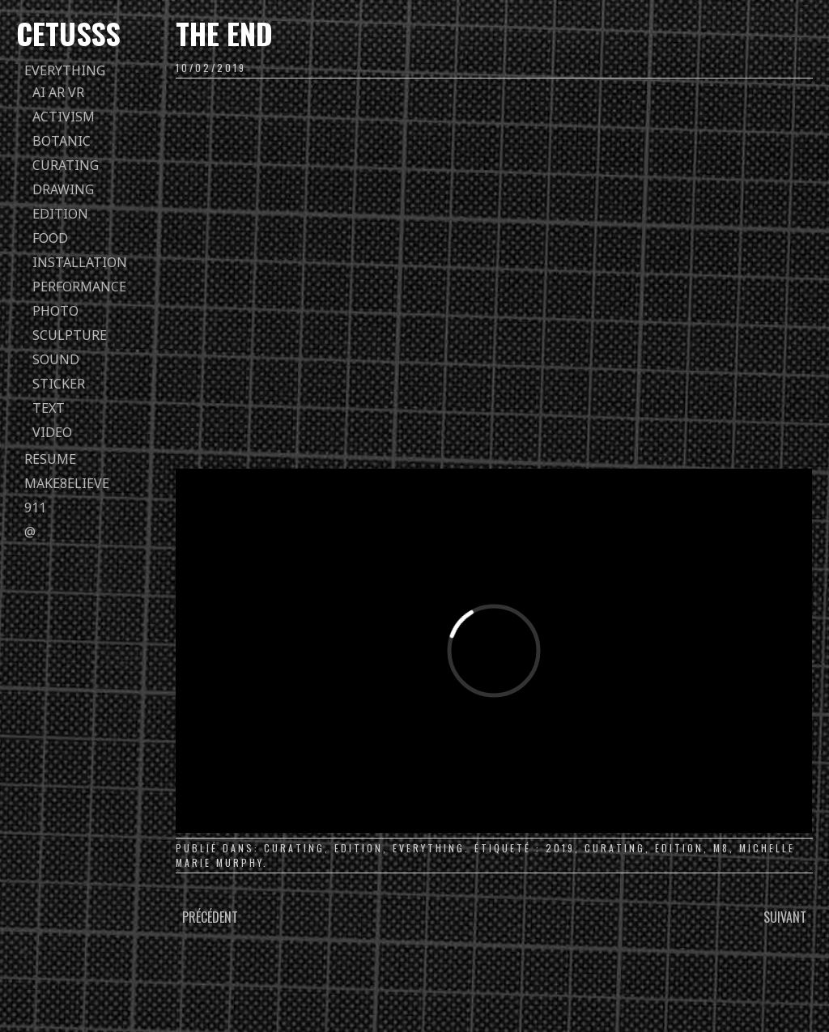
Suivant (784, 917)
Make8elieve (66, 483)
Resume (50, 459)
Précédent (210, 917)
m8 (721, 848)
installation (79, 262)
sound (55, 359)
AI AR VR (58, 92)
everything (64, 70)
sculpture (69, 335)
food (50, 238)
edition (60, 214)
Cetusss (68, 32)
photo (55, 311)
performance (79, 286)
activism (63, 116)
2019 (560, 848)
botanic (61, 141)
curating (65, 165)
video (52, 432)
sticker (58, 384)
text (48, 408)
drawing (63, 189)
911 (35, 507)
